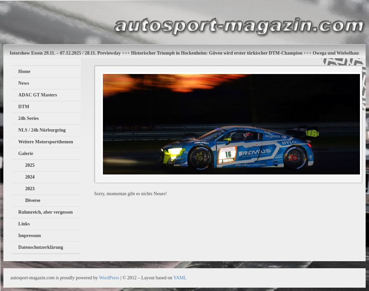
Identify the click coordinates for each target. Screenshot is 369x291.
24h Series (28, 118)
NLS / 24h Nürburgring (42, 130)
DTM (23, 106)
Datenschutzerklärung (40, 247)
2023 (30, 188)
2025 (30, 165)
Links (24, 223)
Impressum (29, 235)
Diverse (32, 200)
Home (24, 71)
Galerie (25, 153)
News (23, 83)
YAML (180, 277)
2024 (30, 176)
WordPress (109, 277)
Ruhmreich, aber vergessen (45, 212)
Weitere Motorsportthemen (45, 141)
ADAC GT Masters (37, 94)
